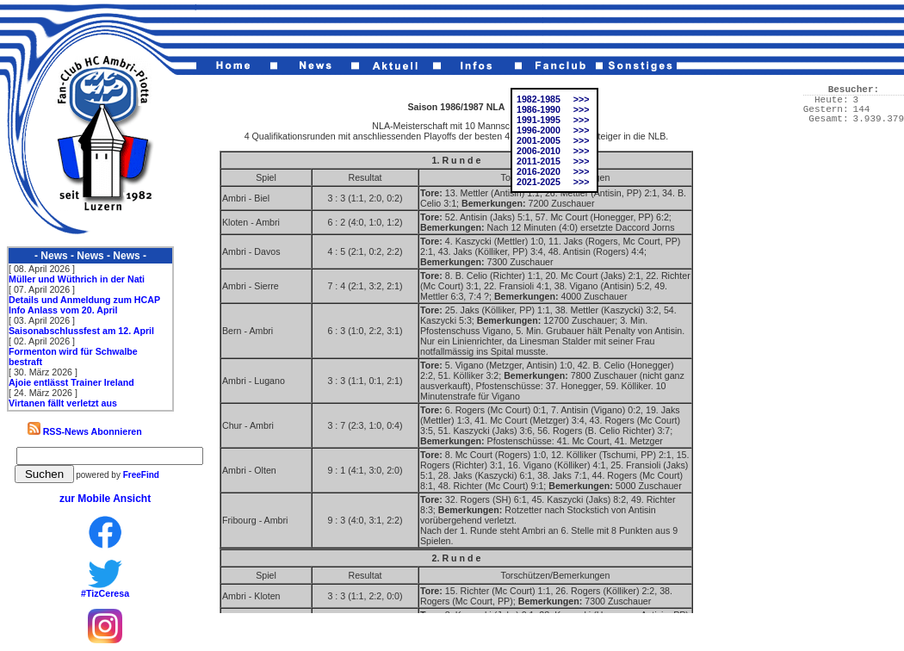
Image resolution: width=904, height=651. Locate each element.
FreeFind (141, 475)
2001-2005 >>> (553, 140)
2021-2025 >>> (553, 182)
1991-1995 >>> (553, 120)
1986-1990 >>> (553, 109)
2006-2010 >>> (553, 151)
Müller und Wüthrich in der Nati (77, 279)
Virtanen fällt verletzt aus (63, 403)
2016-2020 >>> (553, 171)
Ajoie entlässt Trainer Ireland (71, 382)
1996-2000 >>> (553, 130)
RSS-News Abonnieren (85, 431)
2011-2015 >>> (553, 161)
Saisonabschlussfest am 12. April (81, 331)
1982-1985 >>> (553, 99)
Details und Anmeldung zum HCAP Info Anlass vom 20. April (84, 304)
